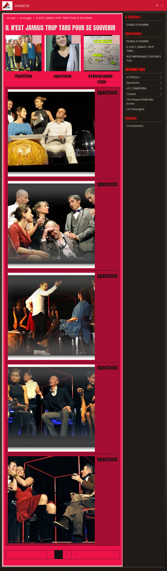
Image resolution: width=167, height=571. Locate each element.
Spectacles (133, 33)
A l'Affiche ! (133, 17)
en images (26, 18)
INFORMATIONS (135, 69)
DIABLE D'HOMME (137, 24)
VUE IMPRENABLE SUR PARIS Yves (143, 58)
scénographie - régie (101, 79)
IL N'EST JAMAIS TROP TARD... (140, 49)
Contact (131, 94)
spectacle (63, 76)
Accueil (11, 18)
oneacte (22, 5)
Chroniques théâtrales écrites (140, 101)
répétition (23, 76)
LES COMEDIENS (136, 88)
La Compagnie (135, 109)
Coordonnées (135, 125)
